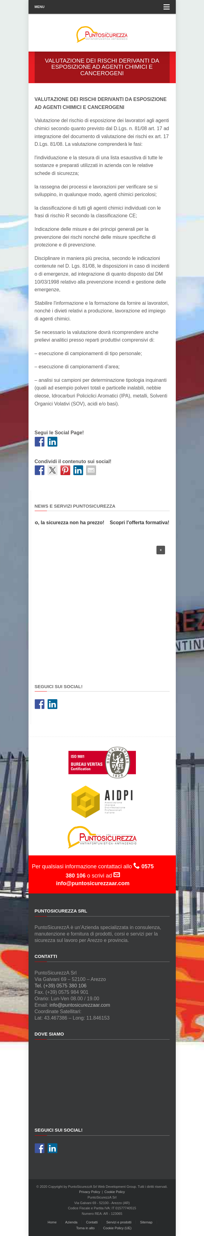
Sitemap (146, 1222)
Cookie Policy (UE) (117, 1228)
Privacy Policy (89, 1192)
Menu (102, 7)
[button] (160, 550)
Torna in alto (85, 1228)
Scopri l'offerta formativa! (141, 522)
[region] (102, 606)
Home (52, 1222)
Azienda (71, 1222)
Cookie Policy (114, 1192)
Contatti (92, 1222)
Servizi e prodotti (118, 1222)
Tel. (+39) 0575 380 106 (61, 985)
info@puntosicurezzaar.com (79, 1005)
